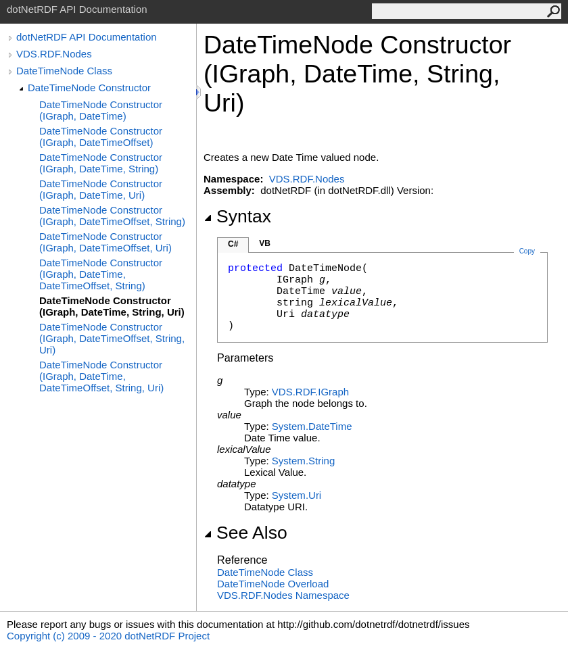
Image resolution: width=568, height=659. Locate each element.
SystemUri (296, 495)
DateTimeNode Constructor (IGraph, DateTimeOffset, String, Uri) (112, 338)
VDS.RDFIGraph (310, 391)
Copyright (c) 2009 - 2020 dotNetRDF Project (108, 635)
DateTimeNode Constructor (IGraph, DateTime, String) (100, 162)
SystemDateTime (312, 426)
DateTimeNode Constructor (89, 87)
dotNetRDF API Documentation (86, 37)
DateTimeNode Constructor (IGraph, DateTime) (100, 110)
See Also (245, 532)
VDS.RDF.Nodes (54, 53)
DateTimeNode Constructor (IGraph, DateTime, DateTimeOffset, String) (100, 274)
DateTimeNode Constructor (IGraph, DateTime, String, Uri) (112, 306)
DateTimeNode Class (64, 70)
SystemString (303, 460)
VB (264, 243)
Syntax (237, 216)
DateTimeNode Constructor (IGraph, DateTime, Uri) (100, 189)
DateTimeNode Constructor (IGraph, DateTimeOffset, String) (112, 215)
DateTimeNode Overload (273, 583)
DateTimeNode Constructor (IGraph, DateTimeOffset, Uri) (105, 241)
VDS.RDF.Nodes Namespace (283, 595)
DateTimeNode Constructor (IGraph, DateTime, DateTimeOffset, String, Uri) (101, 376)
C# (233, 244)
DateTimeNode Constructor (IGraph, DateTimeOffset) (100, 136)
